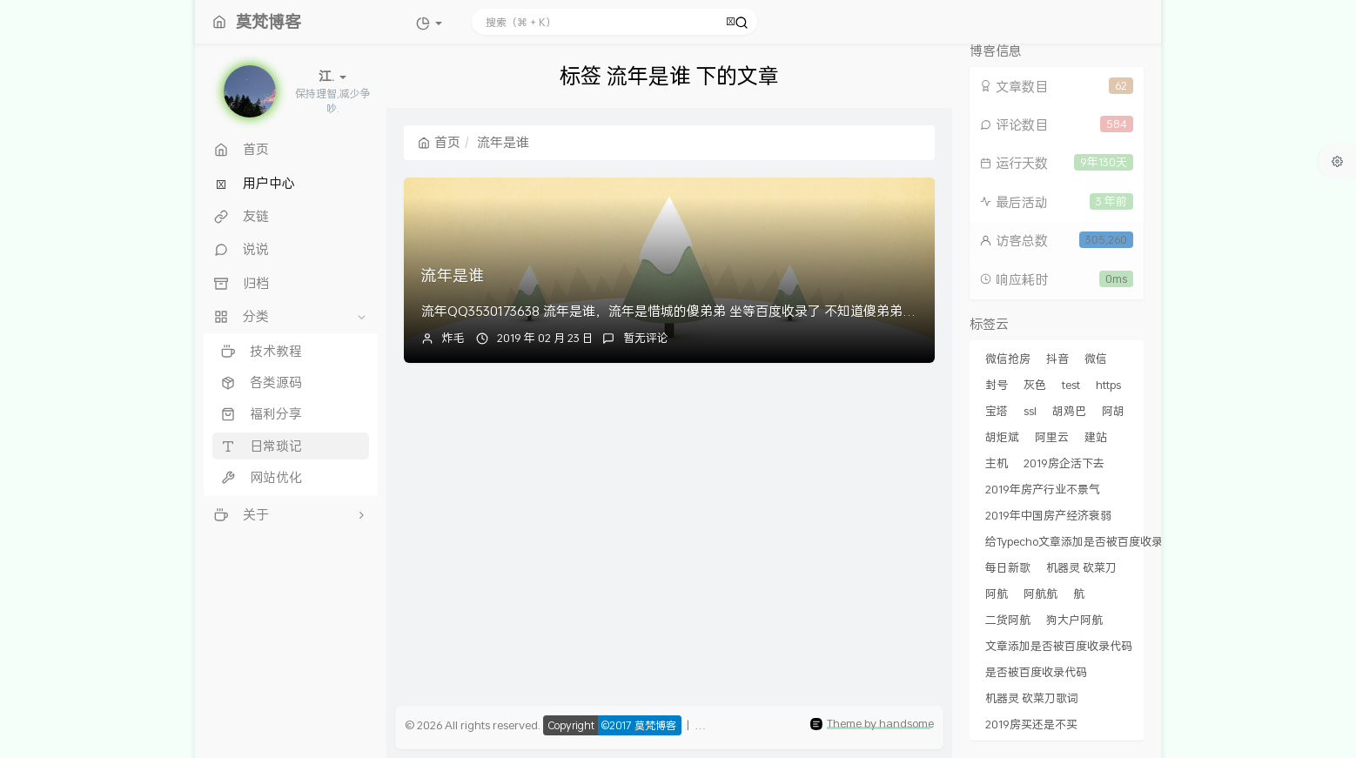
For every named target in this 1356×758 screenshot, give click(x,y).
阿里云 (1052, 437)
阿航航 (1040, 593)
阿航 (996, 593)
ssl (1030, 411)
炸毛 (453, 337)
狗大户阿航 (1074, 619)
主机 (996, 463)
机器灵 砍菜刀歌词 (1031, 698)
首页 (439, 141)
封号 (996, 384)
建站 (1095, 437)
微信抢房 (1007, 358)
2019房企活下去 (1064, 463)
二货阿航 (1007, 619)
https (1108, 384)
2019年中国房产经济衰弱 (1048, 515)
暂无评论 (645, 337)
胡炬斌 (1002, 437)
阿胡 (1113, 411)
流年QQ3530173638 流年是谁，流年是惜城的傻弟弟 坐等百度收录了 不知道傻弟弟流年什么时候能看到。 (727, 310)
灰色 (1035, 384)
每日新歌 (1007, 567)
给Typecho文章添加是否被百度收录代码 (1085, 541)
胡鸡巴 (1069, 411)
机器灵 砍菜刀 (1081, 567)
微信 (1095, 358)
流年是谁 (452, 275)
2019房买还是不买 (1031, 724)
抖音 (1057, 358)
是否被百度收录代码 (1036, 672)
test (1071, 384)
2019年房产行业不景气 (1042, 489)
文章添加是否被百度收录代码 (1058, 646)
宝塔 (996, 411)
